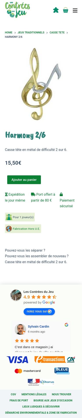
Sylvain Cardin (38, 326)
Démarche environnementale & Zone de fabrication (41, 412)
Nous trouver (61, 394)
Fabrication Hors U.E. (26, 228)
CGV (13, 394)
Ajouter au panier (24, 180)
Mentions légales (33, 394)
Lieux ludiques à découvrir (40, 406)
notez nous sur (39, 311)
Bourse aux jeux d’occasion (53, 400)
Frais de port (19, 400)
